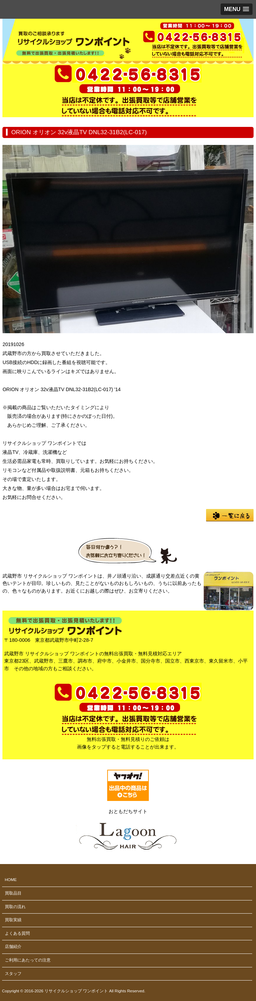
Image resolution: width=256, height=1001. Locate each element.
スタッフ (13, 974)
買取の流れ (15, 907)
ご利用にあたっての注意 (28, 960)
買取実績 (13, 920)
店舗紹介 (13, 946)
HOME (11, 880)
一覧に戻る (230, 515)
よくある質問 (17, 933)
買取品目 (13, 893)
